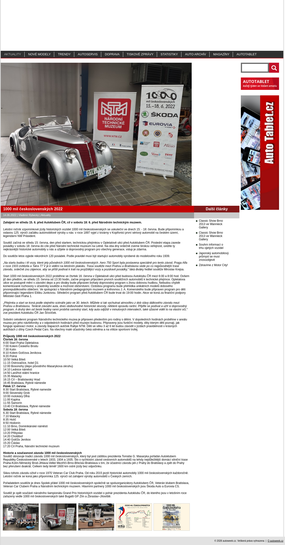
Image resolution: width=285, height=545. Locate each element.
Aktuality (12, 54)
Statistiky (169, 54)
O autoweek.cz (275, 541)
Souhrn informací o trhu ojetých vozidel (211, 246)
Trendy (64, 54)
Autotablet (247, 54)
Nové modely (39, 54)
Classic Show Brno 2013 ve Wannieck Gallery (211, 224)
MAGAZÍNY (221, 54)
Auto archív (195, 54)
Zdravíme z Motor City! (213, 265)
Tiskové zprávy (140, 54)
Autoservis (88, 54)
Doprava (112, 54)
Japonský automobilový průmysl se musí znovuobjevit (214, 257)
